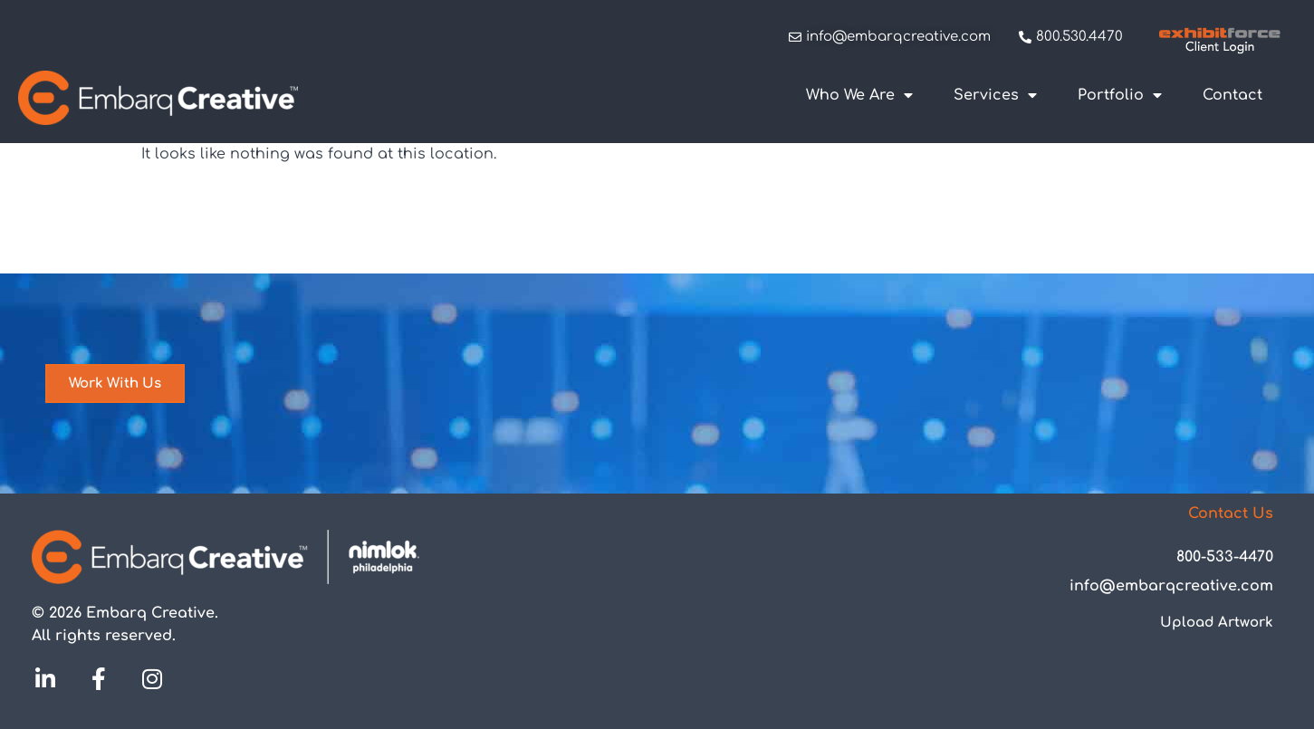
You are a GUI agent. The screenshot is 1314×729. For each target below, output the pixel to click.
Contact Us (1230, 513)
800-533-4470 (1224, 557)
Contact (1232, 95)
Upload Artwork (1216, 622)
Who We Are (859, 95)
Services (995, 95)
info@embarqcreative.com (1171, 586)
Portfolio (1120, 95)
